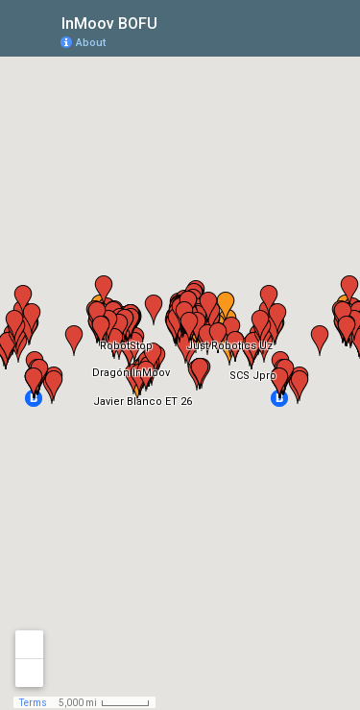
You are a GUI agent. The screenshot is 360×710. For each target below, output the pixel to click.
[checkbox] (172, 22)
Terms (33, 703)
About (91, 42)
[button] (269, 41)
